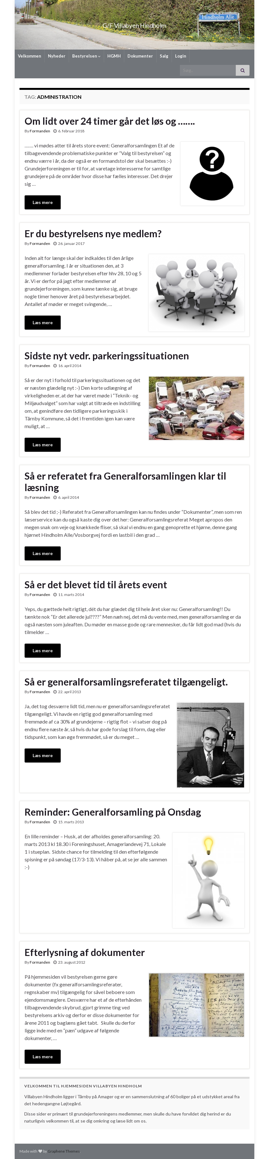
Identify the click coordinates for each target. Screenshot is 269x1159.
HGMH (114, 56)
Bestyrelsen (86, 56)
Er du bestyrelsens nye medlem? (93, 233)
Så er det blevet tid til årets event (96, 584)
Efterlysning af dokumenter (85, 952)
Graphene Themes (64, 1151)
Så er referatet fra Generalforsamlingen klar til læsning (125, 481)
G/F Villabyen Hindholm (134, 24)
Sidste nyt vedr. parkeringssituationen (107, 355)
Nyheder (56, 56)
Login (180, 56)
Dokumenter (140, 56)
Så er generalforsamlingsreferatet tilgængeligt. (126, 681)
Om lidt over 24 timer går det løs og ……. (110, 121)
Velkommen (29, 56)
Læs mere (43, 202)
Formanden (40, 131)
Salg (164, 56)
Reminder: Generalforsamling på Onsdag (113, 812)
